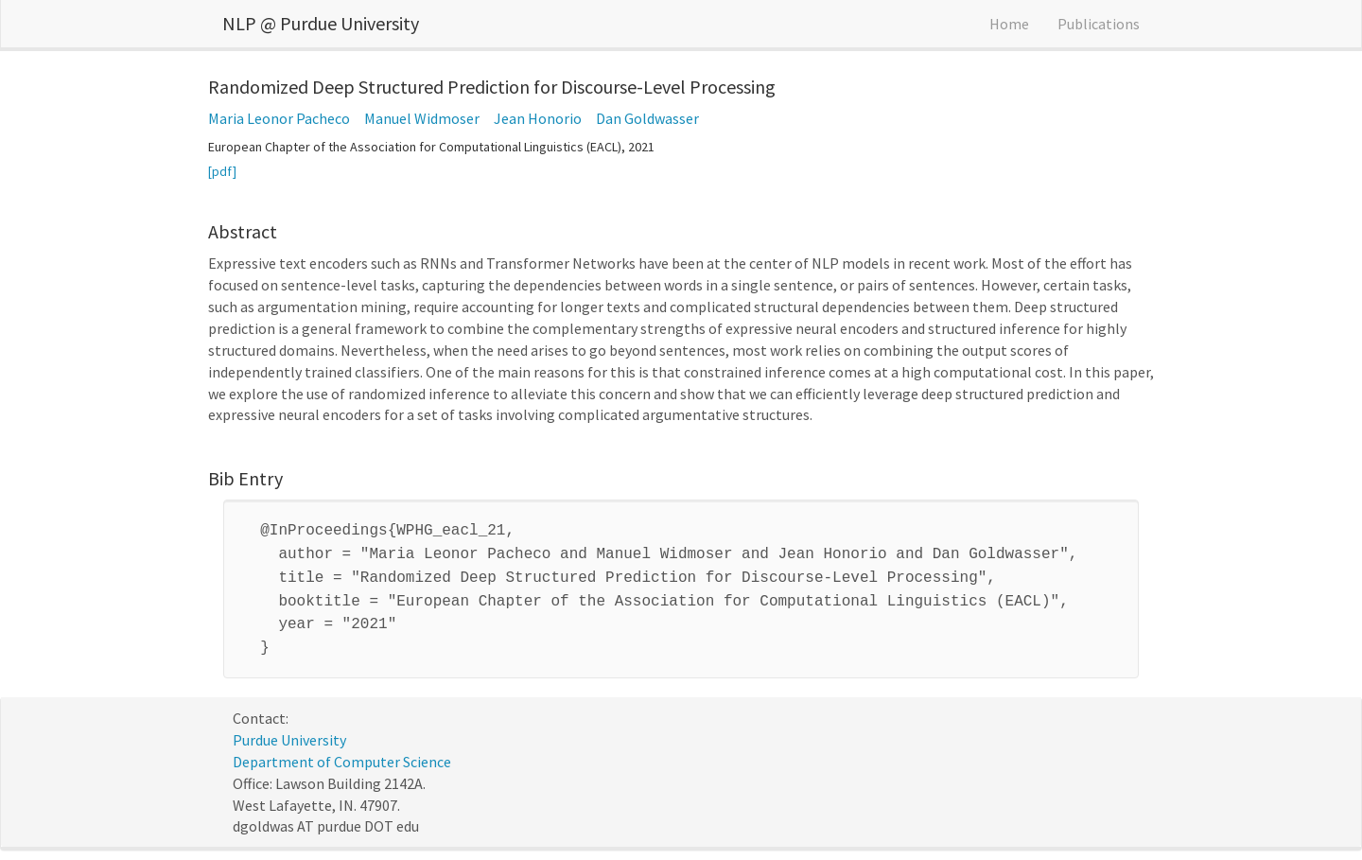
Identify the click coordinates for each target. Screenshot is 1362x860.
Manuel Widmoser (422, 118)
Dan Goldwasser (647, 118)
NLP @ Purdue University (320, 23)
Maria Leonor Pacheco (279, 118)
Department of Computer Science (342, 750)
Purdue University (289, 728)
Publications (1098, 23)
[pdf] (222, 171)
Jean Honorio (538, 118)
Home (1009, 23)
